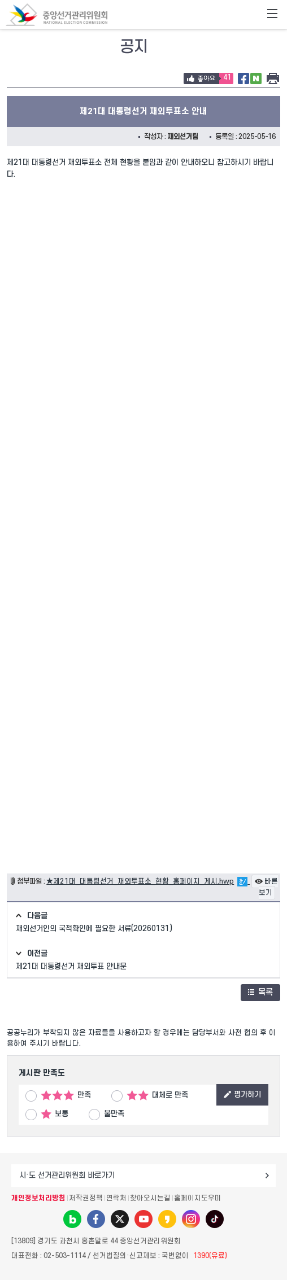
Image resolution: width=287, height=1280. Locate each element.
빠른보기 (266, 887)
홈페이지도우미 (197, 1198)
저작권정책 (86, 1198)
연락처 (116, 1198)
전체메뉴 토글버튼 (272, 14)
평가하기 (242, 1094)
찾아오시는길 (150, 1198)
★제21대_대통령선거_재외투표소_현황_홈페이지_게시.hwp (140, 881)
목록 (260, 992)
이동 (267, 1175)
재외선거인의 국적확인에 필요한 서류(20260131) (94, 928)
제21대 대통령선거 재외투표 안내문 (71, 966)
